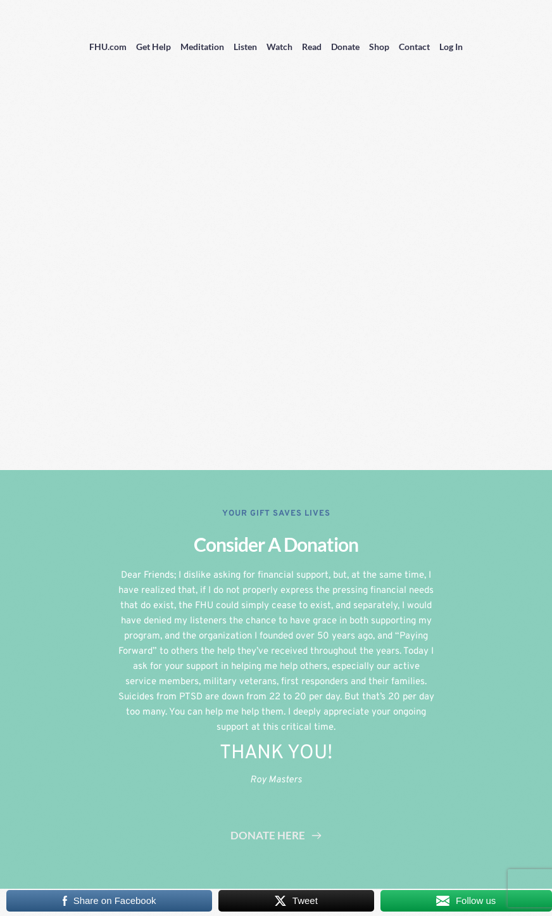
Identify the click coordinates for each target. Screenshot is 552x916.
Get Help (153, 46)
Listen (245, 46)
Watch (279, 46)
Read (312, 46)
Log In (451, 46)
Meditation (202, 46)
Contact (414, 46)
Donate (345, 46)
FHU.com (108, 46)
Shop (379, 46)
